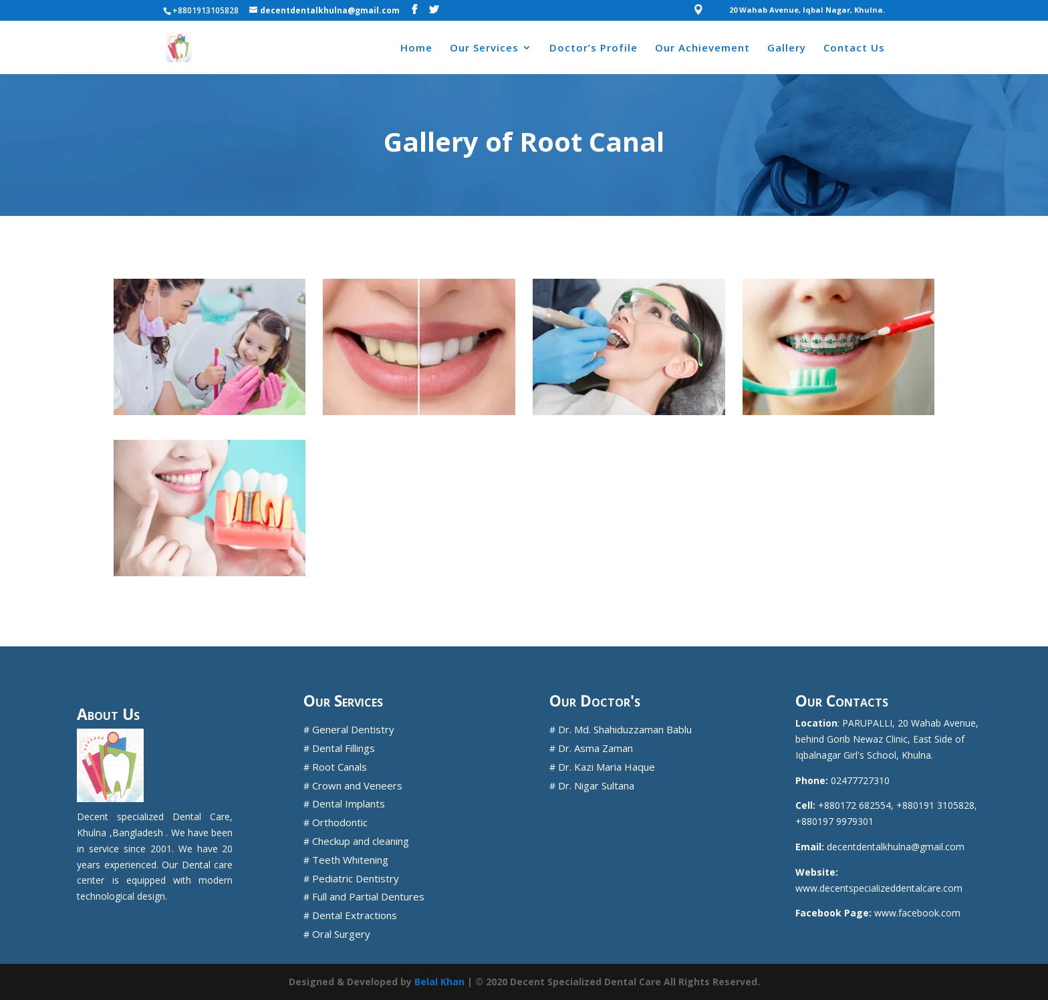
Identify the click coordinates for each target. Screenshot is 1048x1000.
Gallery (786, 48)
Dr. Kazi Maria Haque (606, 766)
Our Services (484, 48)
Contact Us (854, 48)
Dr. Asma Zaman (595, 748)
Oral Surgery (341, 934)
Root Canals (339, 766)
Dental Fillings (343, 748)
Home (416, 48)
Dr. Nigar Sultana (596, 785)
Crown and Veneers (357, 785)
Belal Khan (439, 981)
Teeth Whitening (350, 859)
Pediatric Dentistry (355, 878)
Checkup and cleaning (360, 841)
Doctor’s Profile (593, 48)
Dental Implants (348, 803)
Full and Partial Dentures (368, 896)
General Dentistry (353, 729)
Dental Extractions (354, 915)
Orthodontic (340, 822)
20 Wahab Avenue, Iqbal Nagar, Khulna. (807, 10)
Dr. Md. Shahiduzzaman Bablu (625, 729)
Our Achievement (702, 48)
